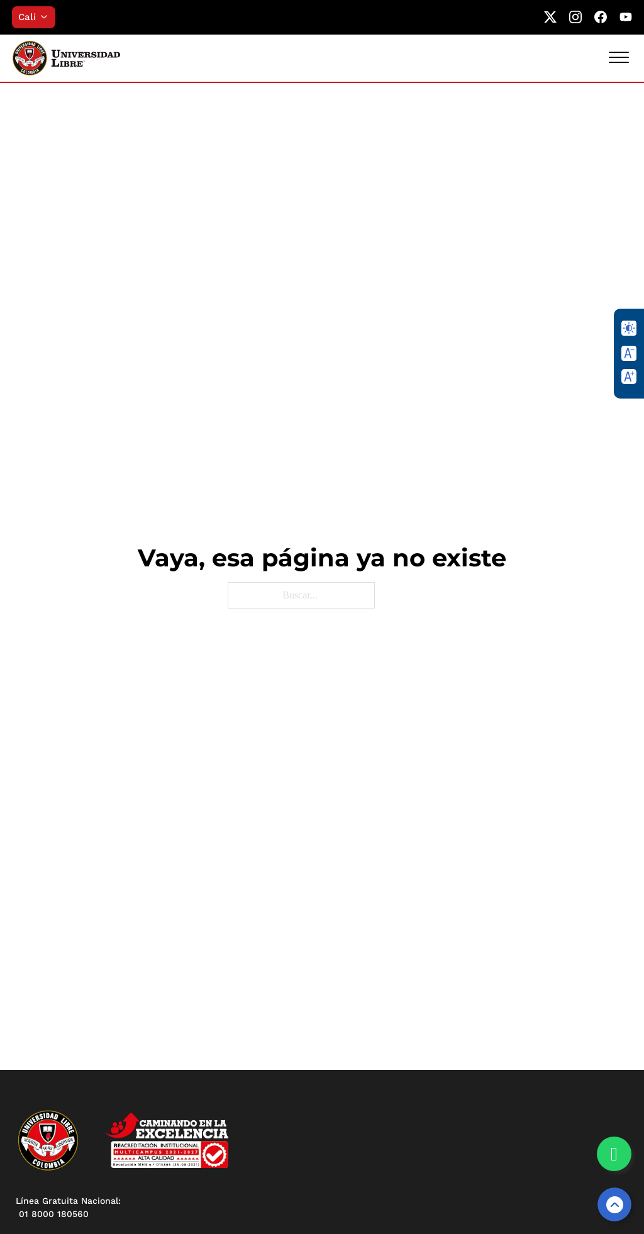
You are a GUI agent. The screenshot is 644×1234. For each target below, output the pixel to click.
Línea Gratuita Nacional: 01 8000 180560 (68, 1207)
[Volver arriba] (614, 1204)
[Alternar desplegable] (48, 17)
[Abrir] (619, 57)
